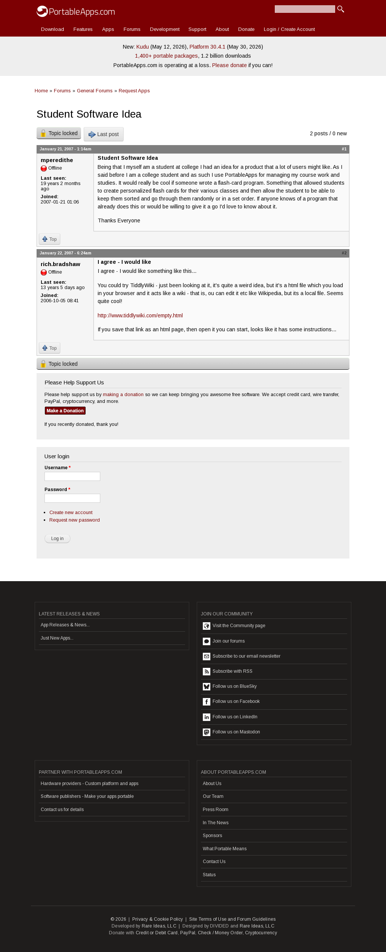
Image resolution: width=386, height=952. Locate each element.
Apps (108, 29)
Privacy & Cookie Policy (157, 919)
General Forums (95, 90)
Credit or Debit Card (157, 932)
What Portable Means (225, 848)
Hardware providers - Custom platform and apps (89, 783)
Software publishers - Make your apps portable (87, 796)
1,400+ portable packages (166, 56)
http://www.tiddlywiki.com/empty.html (140, 315)
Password (57, 489)
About (222, 29)
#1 (344, 149)
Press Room (215, 809)
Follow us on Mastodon (231, 732)
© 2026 (118, 919)
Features (83, 29)
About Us (212, 783)
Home (41, 90)
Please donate (229, 65)
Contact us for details (62, 809)
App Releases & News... (65, 625)
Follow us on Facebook (231, 702)
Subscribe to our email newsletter (241, 656)
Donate (246, 29)
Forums (132, 29)
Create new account (70, 512)
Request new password (74, 520)
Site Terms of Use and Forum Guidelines (232, 919)
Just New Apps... (57, 638)
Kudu (142, 47)
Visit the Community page (234, 626)
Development (164, 29)
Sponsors (212, 835)
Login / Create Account (289, 29)
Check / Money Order (220, 932)
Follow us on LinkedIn (230, 717)
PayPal (187, 932)
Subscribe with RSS (228, 671)
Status (209, 874)
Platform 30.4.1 (207, 47)
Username (57, 467)
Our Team (213, 796)
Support (197, 29)
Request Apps (134, 90)
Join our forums (224, 641)
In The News (215, 822)
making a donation (123, 394)
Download (52, 29)
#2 (344, 253)
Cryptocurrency (261, 932)
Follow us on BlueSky (230, 686)
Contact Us (214, 861)
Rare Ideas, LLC (159, 926)
